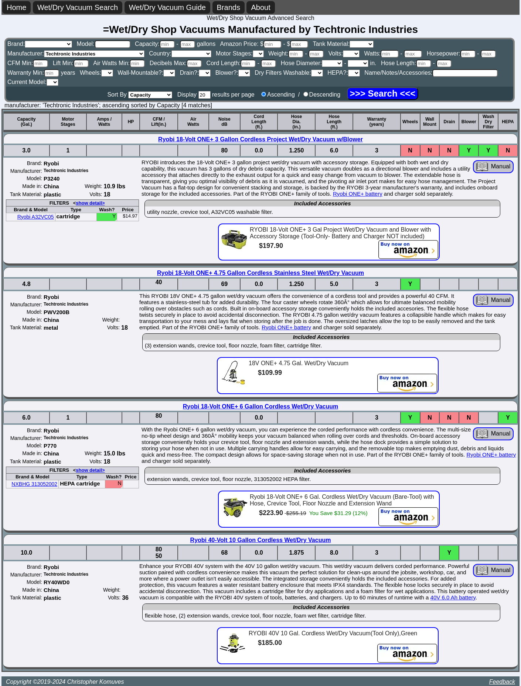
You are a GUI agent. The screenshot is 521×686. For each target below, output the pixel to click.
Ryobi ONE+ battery (357, 194)
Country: (180, 53)
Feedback (502, 682)
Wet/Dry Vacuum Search (77, 7)
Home (16, 7)
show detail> (90, 203)
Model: (103, 44)
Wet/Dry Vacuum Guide (167, 7)
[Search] (382, 93)
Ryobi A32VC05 (35, 217)
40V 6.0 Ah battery (453, 597)
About (260, 7)
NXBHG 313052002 (34, 484)
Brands (228, 7)
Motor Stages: (240, 53)
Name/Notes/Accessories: (431, 73)
